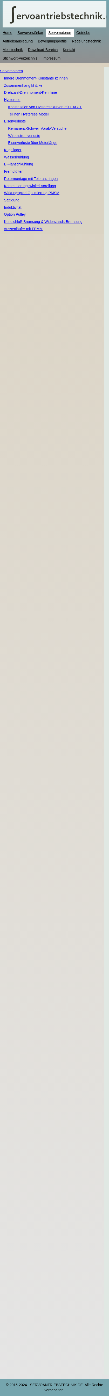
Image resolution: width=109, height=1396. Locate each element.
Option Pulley (15, 214)
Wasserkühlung (16, 157)
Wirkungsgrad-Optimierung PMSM (31, 193)
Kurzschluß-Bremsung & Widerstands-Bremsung (43, 222)
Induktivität (13, 207)
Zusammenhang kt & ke (23, 85)
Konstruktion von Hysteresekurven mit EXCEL (45, 107)
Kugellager (13, 150)
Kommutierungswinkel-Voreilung (30, 186)
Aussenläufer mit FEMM (23, 229)
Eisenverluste (15, 121)
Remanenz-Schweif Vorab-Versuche (37, 128)
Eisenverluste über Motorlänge (32, 143)
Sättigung (11, 200)
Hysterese (12, 100)
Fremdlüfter (13, 171)
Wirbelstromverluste (24, 136)
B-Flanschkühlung (18, 164)
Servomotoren (11, 71)
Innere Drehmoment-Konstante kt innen (36, 78)
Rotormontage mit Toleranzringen (31, 179)
